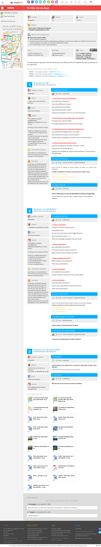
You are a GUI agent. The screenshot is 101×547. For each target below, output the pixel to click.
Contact (6, 532)
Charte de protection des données (61, 532)
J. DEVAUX (78, 20)
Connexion (78, 528)
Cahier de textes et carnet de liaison (37, 528)
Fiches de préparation (33, 534)
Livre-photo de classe (33, 535)
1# (27, 504)
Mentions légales (56, 528)
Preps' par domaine (7, 16)
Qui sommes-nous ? (9, 534)
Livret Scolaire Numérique (34, 530)
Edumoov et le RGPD (57, 534)
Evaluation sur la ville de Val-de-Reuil (45, 76)
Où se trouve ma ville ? (41, 71)
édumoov (6, 535)
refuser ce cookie (83, 545)
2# (27, 512)
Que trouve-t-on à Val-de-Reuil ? (44, 74)
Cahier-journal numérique (34, 532)
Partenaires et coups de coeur (83, 538)
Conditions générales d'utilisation (60, 530)
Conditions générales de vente (59, 535)
